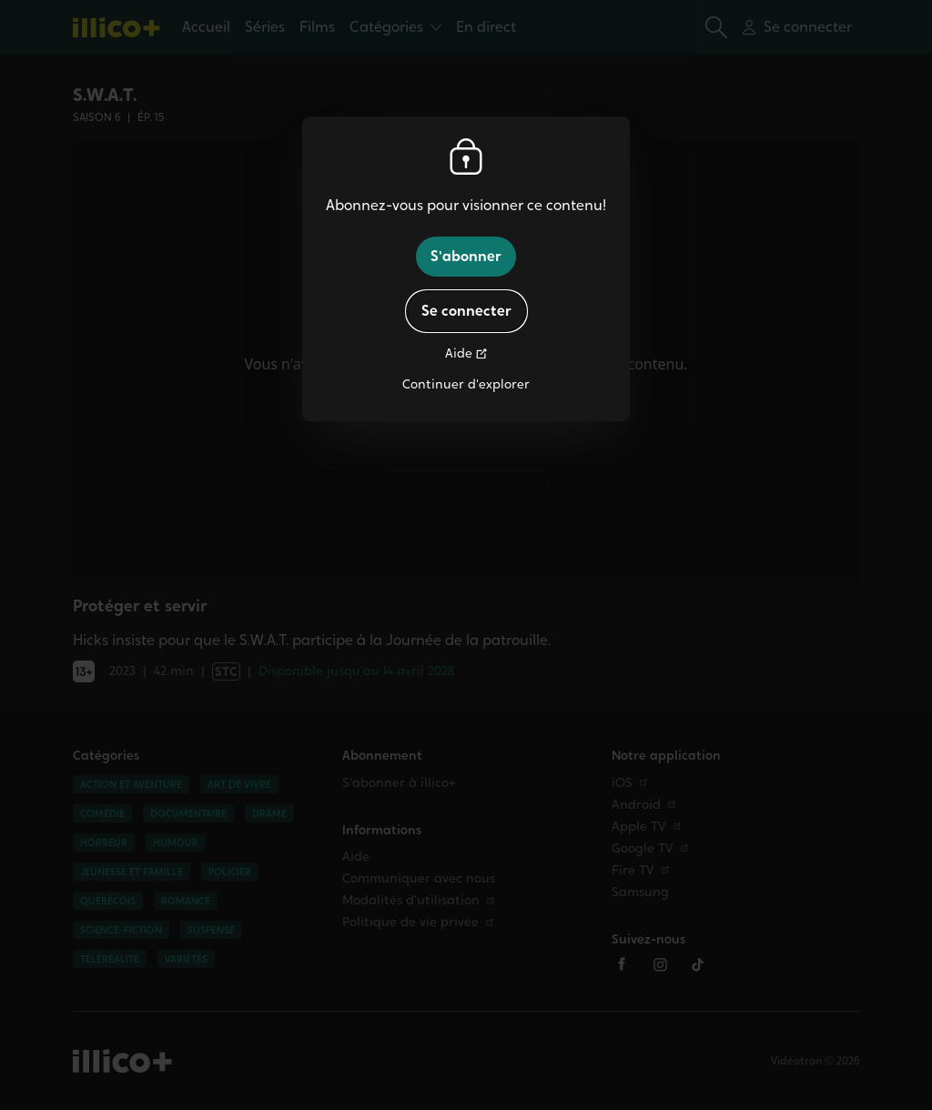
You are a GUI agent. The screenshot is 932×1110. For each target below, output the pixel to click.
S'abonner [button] (466, 256)
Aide (458, 353)
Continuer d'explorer (466, 384)
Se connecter (466, 310)
